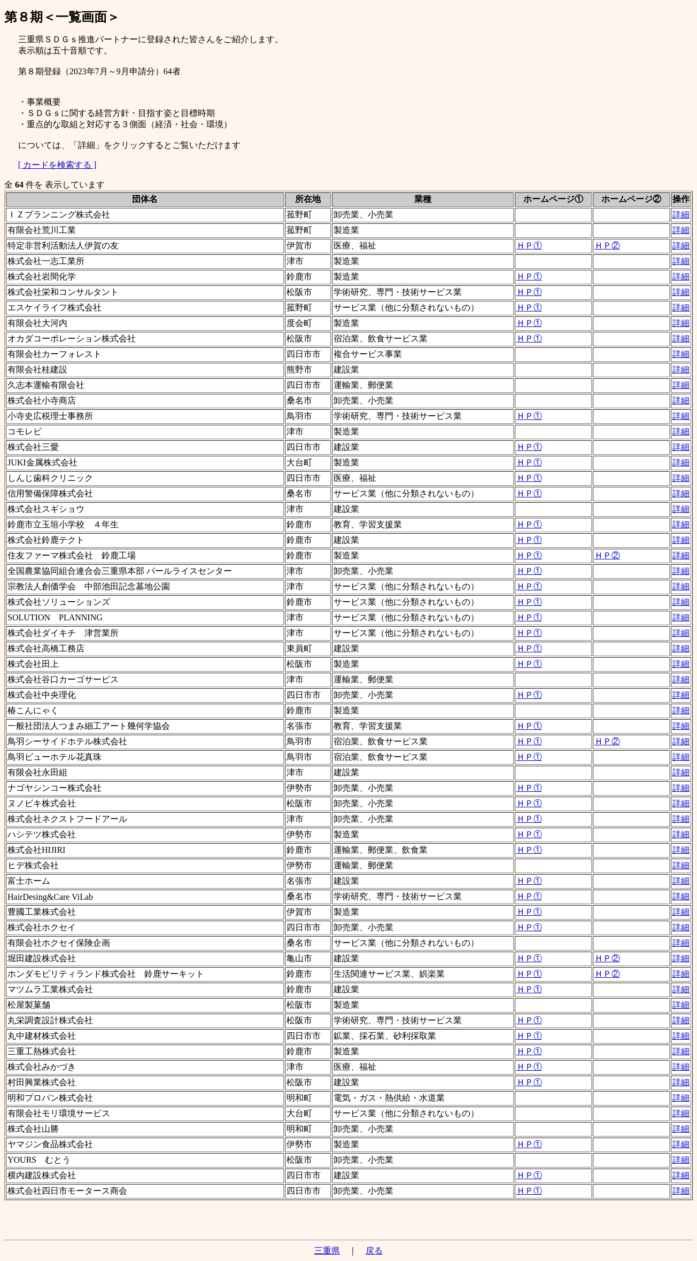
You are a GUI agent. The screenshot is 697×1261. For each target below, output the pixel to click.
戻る (374, 1250)
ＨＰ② (607, 245)
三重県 (327, 1250)
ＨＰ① (529, 245)
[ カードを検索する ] (57, 164)
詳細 (681, 214)
